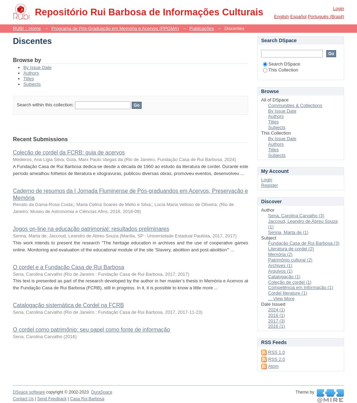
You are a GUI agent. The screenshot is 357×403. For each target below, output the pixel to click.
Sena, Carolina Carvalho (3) (296, 215)
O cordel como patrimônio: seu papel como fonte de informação (91, 330)
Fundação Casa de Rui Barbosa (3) (304, 243)
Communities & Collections (295, 105)
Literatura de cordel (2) (291, 248)
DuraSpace (101, 392)
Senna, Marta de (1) (288, 232)
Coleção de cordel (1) (289, 282)
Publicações (201, 28)
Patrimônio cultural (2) (290, 260)
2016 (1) (276, 326)
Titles (28, 78)
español (298, 16)
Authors (31, 73)
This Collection (280, 70)
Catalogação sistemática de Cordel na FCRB (68, 305)
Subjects (32, 84)
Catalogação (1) (284, 276)
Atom (273, 366)
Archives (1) (280, 265)
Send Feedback (52, 398)
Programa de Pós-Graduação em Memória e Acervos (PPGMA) (115, 28)
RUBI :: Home (27, 28)
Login (338, 8)
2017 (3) (276, 321)
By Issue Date (37, 67)
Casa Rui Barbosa (87, 398)
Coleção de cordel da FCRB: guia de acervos (69, 152)
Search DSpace (281, 64)
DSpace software (29, 392)
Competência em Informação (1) (300, 287)
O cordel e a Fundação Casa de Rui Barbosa (68, 267)
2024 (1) (276, 309)
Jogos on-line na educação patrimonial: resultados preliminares (91, 229)
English (281, 16)
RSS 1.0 (276, 352)
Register (269, 185)
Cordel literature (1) (287, 293)
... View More (281, 298)
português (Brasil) (326, 16)
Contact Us (23, 398)
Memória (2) (280, 254)
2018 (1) (276, 315)
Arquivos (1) (280, 271)
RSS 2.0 (276, 359)
